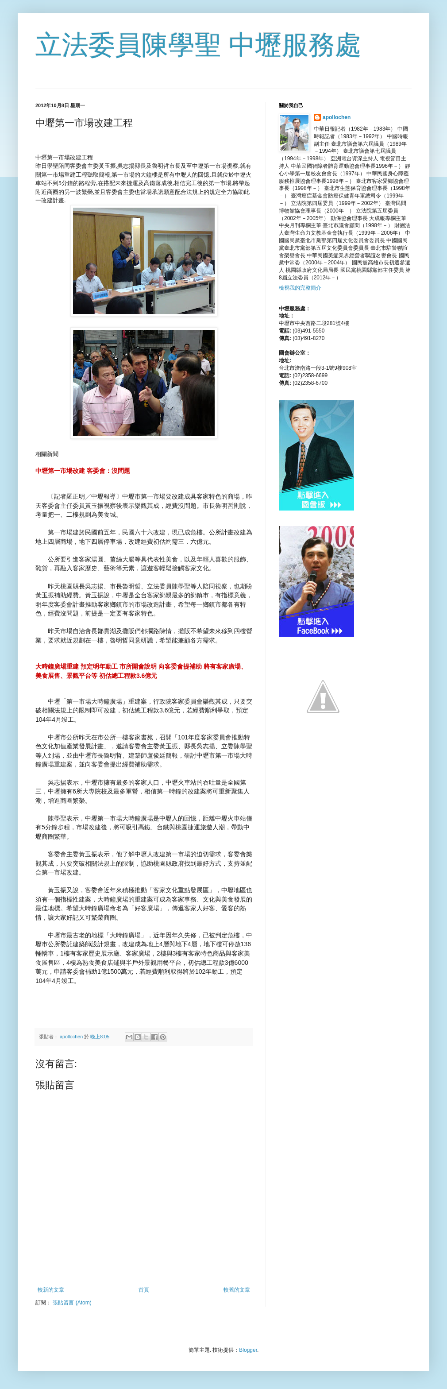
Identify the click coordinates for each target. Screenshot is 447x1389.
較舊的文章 (237, 1290)
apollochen (337, 117)
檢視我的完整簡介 (300, 288)
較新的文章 (51, 1290)
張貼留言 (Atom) (72, 1303)
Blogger (248, 1350)
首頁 (144, 1290)
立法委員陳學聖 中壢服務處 (198, 45)
